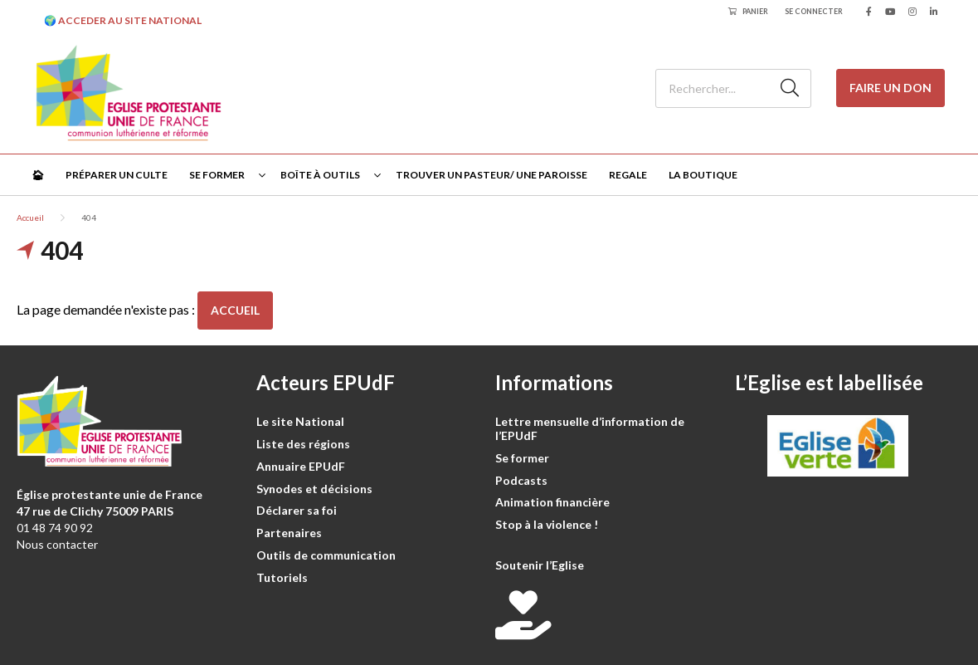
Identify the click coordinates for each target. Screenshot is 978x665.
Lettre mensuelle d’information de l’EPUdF (589, 428)
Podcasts (521, 480)
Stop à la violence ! (546, 524)
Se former (217, 175)
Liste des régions (303, 444)
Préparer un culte (117, 175)
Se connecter (814, 11)
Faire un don (890, 88)
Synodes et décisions (314, 489)
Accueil (30, 217)
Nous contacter (57, 544)
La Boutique (703, 175)
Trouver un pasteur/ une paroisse (491, 175)
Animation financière (552, 502)
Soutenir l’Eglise (539, 565)
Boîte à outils (320, 175)
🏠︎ (38, 175)
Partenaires (289, 533)
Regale (628, 175)
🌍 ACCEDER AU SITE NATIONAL (123, 20)
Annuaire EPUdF (300, 466)
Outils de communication (326, 555)
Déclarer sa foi (296, 510)
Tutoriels (282, 577)
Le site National (300, 421)
